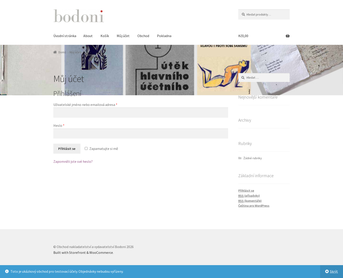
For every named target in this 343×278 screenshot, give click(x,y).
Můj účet (123, 36)
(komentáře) (250, 201)
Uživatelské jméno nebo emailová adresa (85, 104)
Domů (62, 52)
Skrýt (334, 271)
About (88, 36)
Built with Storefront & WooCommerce (83, 252)
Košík (104, 36)
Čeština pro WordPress (253, 206)
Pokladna (164, 36)
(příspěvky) (249, 196)
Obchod (143, 36)
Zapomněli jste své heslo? (73, 161)
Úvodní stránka (64, 36)
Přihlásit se (66, 148)
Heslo (58, 125)
